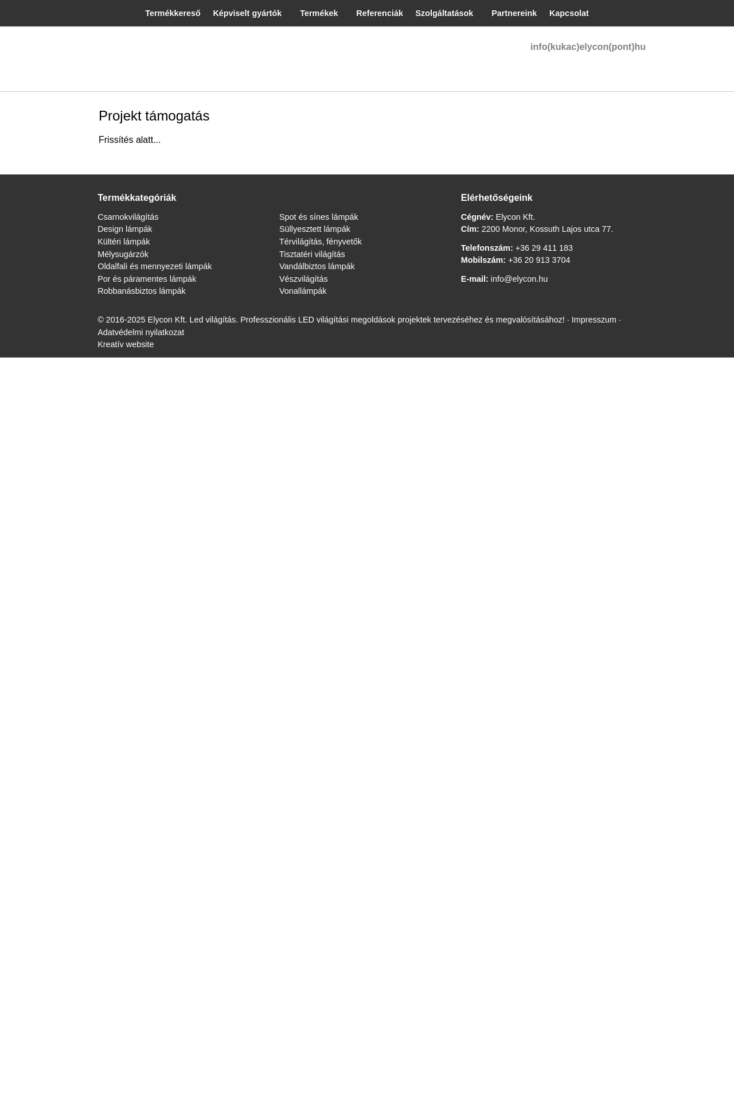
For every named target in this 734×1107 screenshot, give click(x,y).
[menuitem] (83, 242)
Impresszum (503, 658)
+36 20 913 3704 (84, 722)
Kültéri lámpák (32, 635)
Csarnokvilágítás (36, 614)
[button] (46, 304)
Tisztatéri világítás (38, 701)
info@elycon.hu (34, 244)
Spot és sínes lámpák (43, 670)
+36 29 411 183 (87, 711)
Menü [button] (38, 182)
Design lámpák (32, 625)
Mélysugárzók (31, 645)
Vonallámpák (29, 732)
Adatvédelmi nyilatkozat (572, 658)
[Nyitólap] (286, 477)
